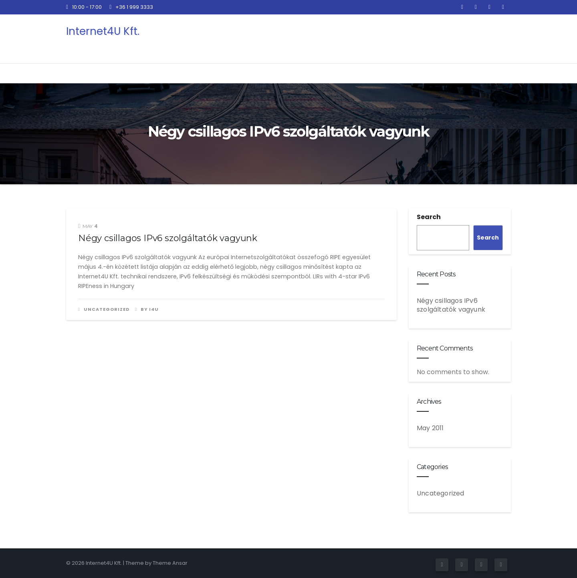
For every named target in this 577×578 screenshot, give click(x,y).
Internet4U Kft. (102, 31)
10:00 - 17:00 (84, 7)
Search (429, 217)
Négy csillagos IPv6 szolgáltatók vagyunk (167, 238)
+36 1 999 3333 (131, 7)
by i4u (147, 309)
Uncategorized (106, 309)
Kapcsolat (478, 38)
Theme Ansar (170, 563)
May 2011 (430, 428)
